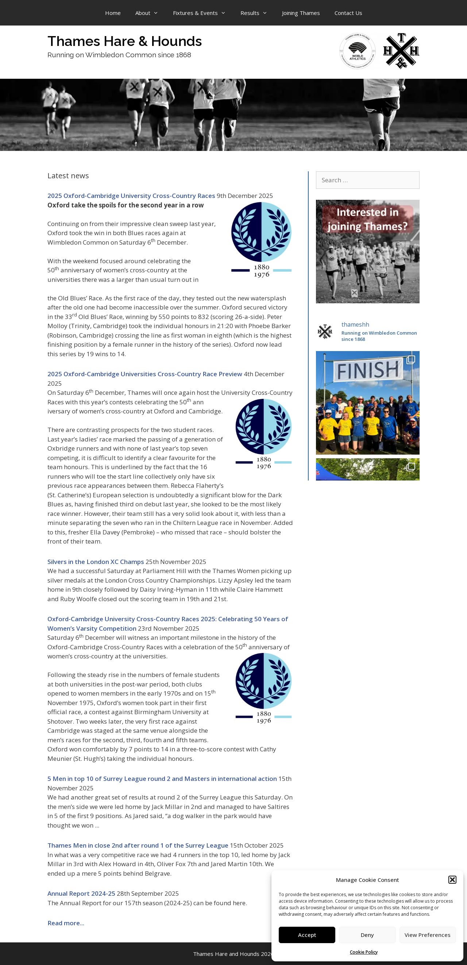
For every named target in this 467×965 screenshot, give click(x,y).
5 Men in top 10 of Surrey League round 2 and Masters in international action (162, 778)
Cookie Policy (364, 952)
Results (257, 13)
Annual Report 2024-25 (81, 893)
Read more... (65, 923)
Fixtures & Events (203, 13)
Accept (307, 934)
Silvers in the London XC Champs (95, 561)
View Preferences (428, 934)
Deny (367, 934)
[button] (452, 879)
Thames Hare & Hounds (124, 41)
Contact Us (348, 12)
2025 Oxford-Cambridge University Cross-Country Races (131, 195)
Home (113, 12)
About (150, 13)
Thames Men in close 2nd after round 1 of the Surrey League (137, 845)
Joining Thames (301, 12)
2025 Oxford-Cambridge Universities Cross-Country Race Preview (144, 374)
